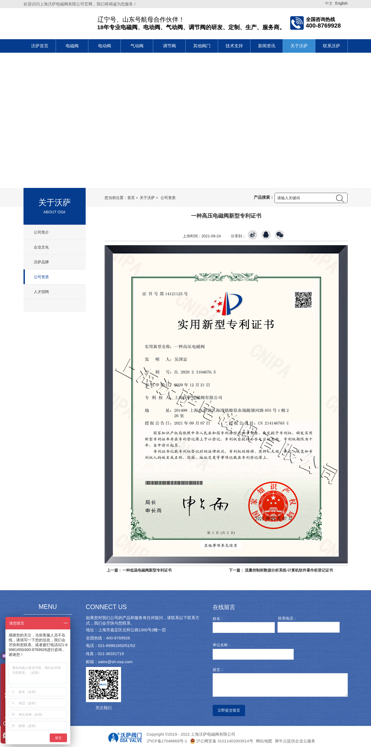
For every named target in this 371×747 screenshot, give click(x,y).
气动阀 (137, 46)
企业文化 (41, 247)
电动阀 (104, 46)
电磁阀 (72, 46)
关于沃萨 (299, 46)
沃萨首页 (39, 46)
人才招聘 (41, 292)
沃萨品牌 (41, 262)
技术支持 (234, 46)
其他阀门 (201, 46)
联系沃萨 (331, 46)
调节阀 (169, 46)
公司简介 (41, 232)
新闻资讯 (266, 46)
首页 (131, 197)
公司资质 (41, 277)
